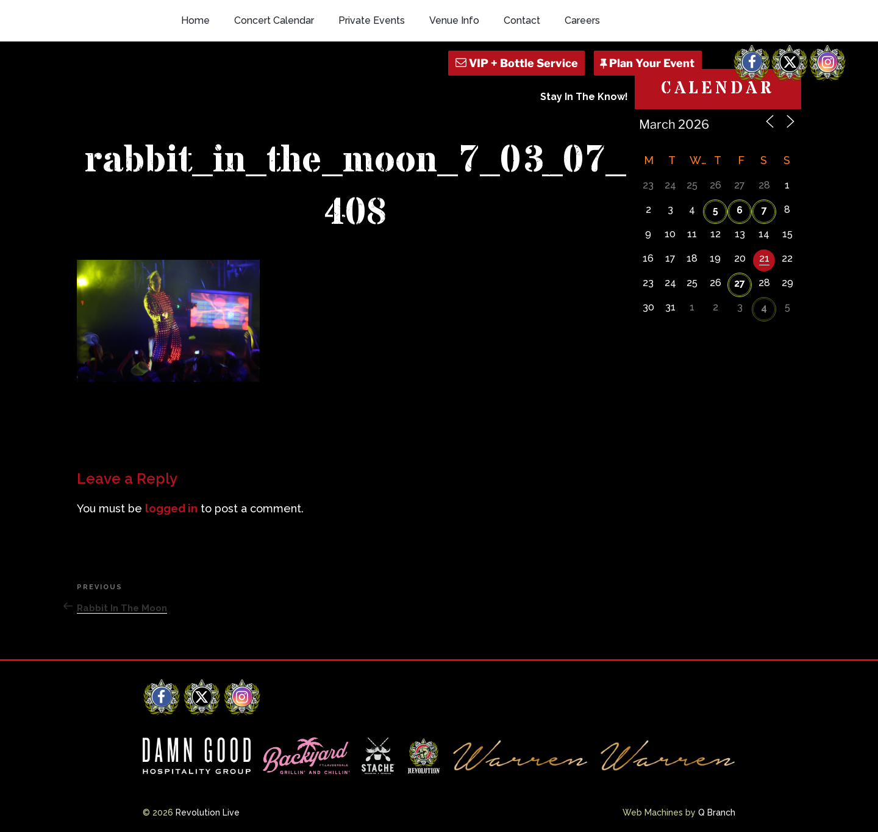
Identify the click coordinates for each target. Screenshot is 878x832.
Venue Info (454, 20)
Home (195, 20)
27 (739, 283)
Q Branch (716, 812)
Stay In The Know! (584, 96)
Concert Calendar (274, 20)
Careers (582, 20)
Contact (522, 20)
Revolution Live (208, 812)
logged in (171, 508)
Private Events (371, 20)
